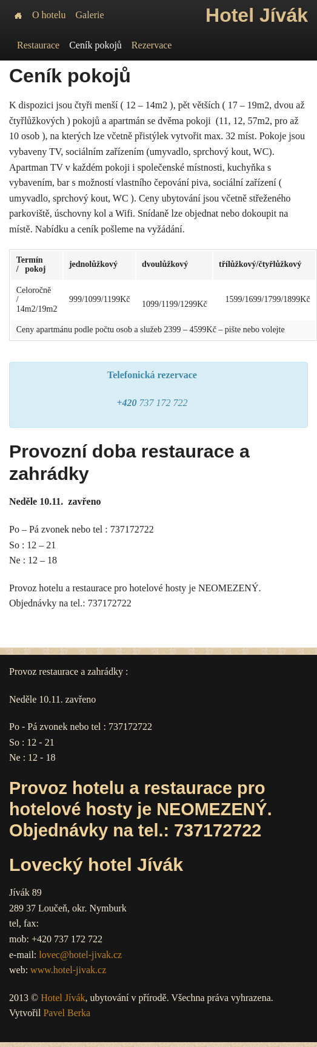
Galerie (90, 15)
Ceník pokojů (95, 45)
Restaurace (38, 45)
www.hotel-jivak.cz (68, 970)
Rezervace (152, 45)
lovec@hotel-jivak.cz (80, 955)
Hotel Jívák (63, 998)
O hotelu (49, 15)
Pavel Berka (66, 1013)
